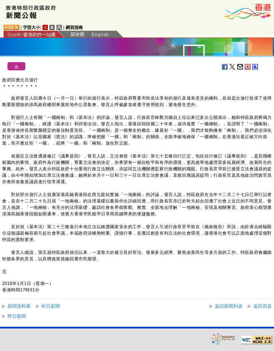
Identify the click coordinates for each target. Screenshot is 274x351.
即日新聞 (16, 316)
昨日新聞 (50, 306)
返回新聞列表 (229, 306)
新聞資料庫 (19, 306)
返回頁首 (262, 306)
